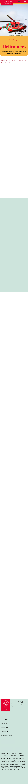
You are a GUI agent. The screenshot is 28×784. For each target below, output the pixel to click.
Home (3, 60)
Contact (8, 753)
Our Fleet (22, 60)
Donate (3, 753)
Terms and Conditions (16, 753)
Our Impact (4, 723)
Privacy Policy (5, 755)
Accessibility (21, 755)
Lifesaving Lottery (6, 735)
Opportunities (5, 731)
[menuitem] (21, 2)
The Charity (12, 60)
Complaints (13, 755)
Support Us (4, 727)
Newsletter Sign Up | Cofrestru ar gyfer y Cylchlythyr (17, 704)
